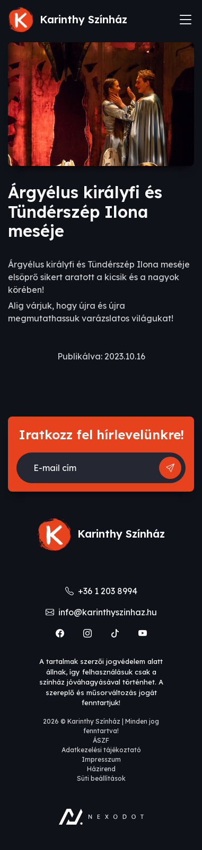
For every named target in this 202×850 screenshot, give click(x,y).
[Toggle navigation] (185, 19)
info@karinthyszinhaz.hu (101, 612)
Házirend (101, 769)
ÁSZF (101, 740)
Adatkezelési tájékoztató (101, 750)
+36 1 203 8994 (101, 591)
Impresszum (101, 759)
